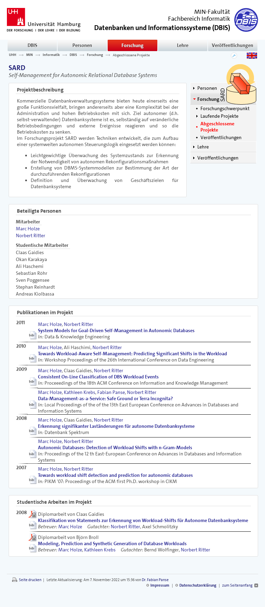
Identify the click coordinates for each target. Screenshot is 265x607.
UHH (12, 55)
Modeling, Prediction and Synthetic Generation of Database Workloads (112, 543)
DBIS (32, 45)
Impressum (159, 585)
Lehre (182, 45)
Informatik (51, 55)
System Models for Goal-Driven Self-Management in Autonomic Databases (116, 330)
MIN (29, 55)
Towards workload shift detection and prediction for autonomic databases (115, 475)
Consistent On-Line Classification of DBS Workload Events (98, 377)
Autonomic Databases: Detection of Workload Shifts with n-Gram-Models (115, 447)
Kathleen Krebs (79, 392)
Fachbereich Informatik (199, 19)
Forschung (132, 45)
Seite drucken (30, 579)
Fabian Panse (111, 392)
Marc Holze (28, 228)
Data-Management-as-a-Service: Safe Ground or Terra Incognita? (105, 398)
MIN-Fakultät (212, 12)
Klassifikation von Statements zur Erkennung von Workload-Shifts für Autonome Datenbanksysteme (143, 520)
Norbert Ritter (30, 235)
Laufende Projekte (219, 116)
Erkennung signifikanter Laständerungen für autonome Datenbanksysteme (116, 426)
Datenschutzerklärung (197, 585)
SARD (17, 67)
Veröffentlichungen (232, 45)
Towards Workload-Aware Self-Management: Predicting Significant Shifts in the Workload (132, 353)
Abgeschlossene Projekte (131, 55)
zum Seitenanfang (237, 585)
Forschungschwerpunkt (224, 108)
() (162, 27)
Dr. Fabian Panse (155, 579)
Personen (82, 45)
